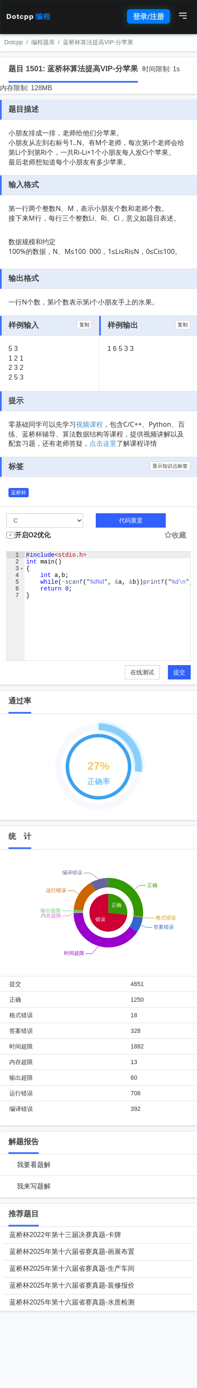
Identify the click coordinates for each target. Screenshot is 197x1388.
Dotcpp (28, 16)
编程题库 (43, 42)
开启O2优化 (33, 535)
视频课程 (89, 424)
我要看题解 (34, 1164)
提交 (179, 672)
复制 (84, 325)
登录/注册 (148, 16)
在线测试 (142, 672)
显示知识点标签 (170, 466)
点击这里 (102, 443)
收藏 (175, 535)
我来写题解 (34, 1186)
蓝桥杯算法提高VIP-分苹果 (98, 42)
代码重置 (131, 520)
